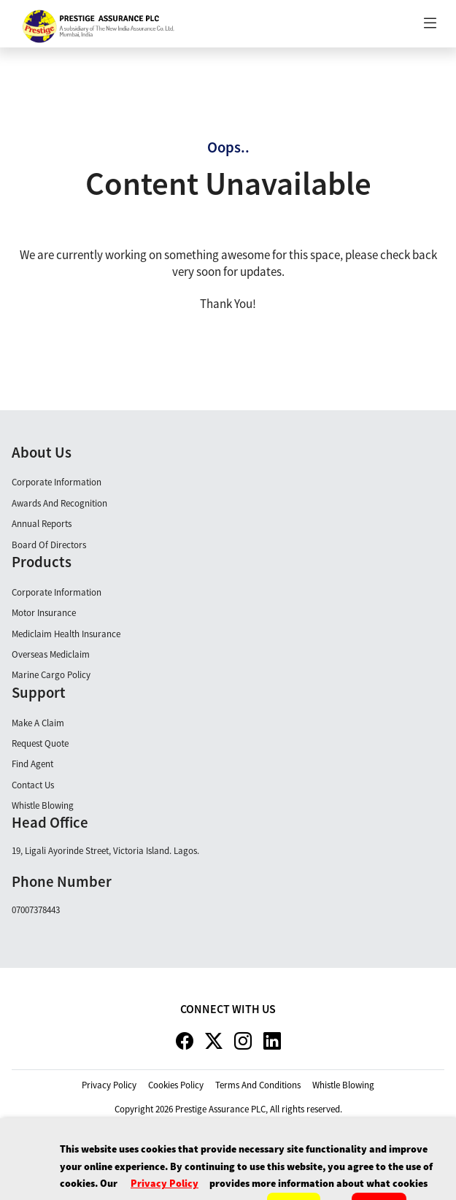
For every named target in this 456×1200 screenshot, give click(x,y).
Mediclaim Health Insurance (66, 634)
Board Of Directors (49, 545)
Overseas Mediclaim (51, 654)
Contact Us (33, 785)
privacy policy (109, 1085)
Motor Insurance (44, 613)
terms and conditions (258, 1085)
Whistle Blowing (43, 805)
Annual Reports (42, 524)
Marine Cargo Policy (51, 675)
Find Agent (32, 764)
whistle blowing (343, 1085)
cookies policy (176, 1085)
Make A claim (38, 723)
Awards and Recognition (59, 503)
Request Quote (40, 743)
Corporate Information (56, 482)
